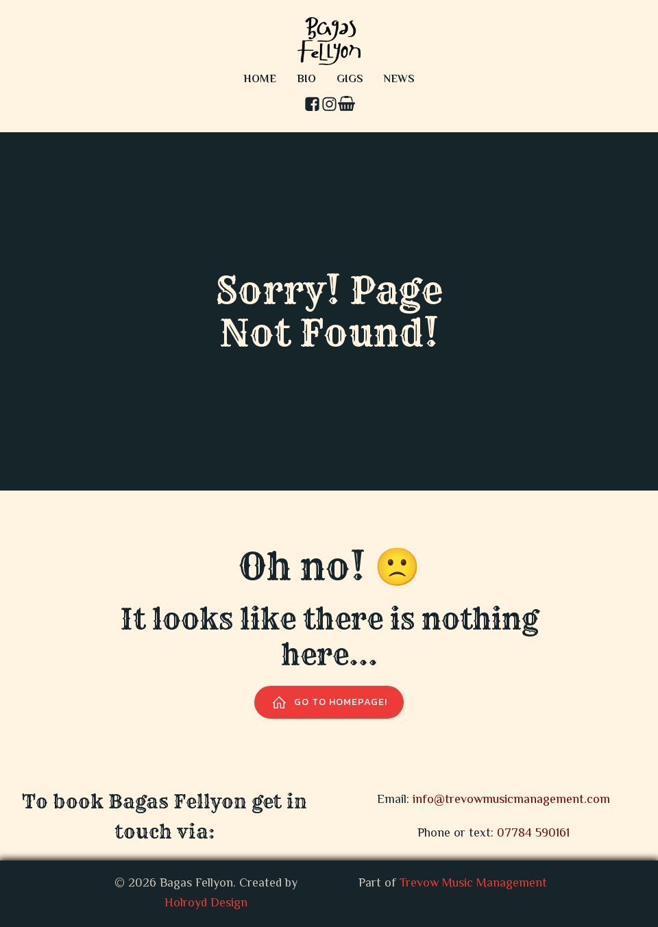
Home (259, 79)
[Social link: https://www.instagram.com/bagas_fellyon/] (329, 105)
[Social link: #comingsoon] (346, 105)
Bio (306, 79)
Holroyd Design (205, 903)
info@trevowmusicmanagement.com (511, 800)
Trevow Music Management (473, 883)
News (399, 79)
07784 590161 (533, 833)
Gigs (350, 79)
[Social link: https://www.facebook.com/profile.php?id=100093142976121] (312, 105)
